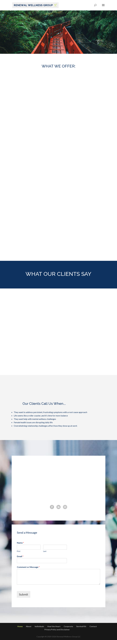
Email (20, 556)
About (28, 626)
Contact (93, 626)
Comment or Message (28, 567)
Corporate (68, 626)
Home (20, 626)
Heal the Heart (53, 626)
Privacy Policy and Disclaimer (57, 629)
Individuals (39, 626)
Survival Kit (81, 626)
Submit (23, 594)
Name (20, 542)
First (18, 551)
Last (44, 551)
